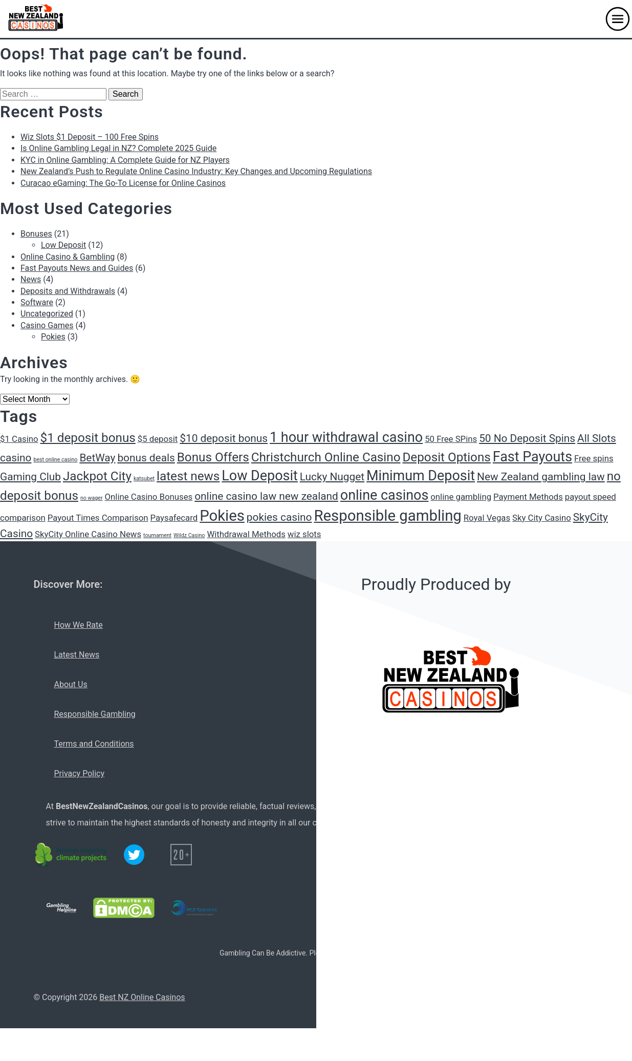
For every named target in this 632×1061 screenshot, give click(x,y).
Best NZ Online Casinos (142, 997)
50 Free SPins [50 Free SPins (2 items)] (451, 439)
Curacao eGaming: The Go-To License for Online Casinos (123, 183)
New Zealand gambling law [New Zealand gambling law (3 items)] (541, 477)
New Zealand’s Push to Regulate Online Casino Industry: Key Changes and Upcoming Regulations (196, 171)
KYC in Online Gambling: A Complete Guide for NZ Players (125, 160)
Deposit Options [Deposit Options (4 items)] (446, 457)
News (30, 279)
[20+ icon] (181, 854)
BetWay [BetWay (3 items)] (97, 458)
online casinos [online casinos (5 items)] (384, 495)
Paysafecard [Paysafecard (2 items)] (174, 518)
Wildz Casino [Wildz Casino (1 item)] (189, 535)
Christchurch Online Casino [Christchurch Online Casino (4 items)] (326, 457)
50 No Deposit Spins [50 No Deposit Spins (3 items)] (527, 438)
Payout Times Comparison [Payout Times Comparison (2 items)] (98, 518)
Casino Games (47, 325)
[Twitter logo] (134, 854)
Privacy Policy (79, 773)
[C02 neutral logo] (71, 854)
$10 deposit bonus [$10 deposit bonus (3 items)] (224, 438)
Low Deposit (63, 245)
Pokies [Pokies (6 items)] (222, 515)
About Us (71, 684)
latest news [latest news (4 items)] (188, 476)
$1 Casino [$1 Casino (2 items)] (19, 439)
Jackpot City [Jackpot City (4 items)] (97, 476)
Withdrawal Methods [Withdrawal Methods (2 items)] (246, 534)
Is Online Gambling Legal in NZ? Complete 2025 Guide (118, 148)
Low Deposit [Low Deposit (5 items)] (260, 476)
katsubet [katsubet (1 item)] (144, 478)
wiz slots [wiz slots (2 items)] (304, 534)
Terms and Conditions (94, 744)
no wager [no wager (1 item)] (91, 498)
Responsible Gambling (95, 714)
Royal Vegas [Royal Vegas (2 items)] (487, 518)
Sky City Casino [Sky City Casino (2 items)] (541, 518)
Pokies (53, 337)
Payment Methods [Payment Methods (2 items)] (528, 497)
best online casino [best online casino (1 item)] (55, 459)
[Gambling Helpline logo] (61, 908)
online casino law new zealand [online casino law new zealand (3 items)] (266, 496)
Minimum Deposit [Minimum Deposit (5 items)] (420, 476)
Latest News (77, 655)
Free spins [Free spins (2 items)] (594, 458)
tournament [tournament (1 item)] (157, 535)
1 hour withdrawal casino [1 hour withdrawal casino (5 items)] (346, 437)
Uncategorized (46, 314)
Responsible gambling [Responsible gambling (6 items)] (387, 515)
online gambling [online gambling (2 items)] (460, 497)
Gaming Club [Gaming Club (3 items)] (30, 477)
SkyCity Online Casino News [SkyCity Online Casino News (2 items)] (88, 534)
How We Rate (78, 625)
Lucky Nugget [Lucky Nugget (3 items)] (332, 477)
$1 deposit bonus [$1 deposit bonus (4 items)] (88, 438)
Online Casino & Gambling (67, 257)
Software (36, 302)
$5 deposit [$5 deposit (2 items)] (158, 439)
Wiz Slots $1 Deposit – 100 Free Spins (89, 137)
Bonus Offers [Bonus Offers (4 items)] (213, 457)
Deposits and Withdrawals (67, 291)
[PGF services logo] (194, 908)
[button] (617, 19)
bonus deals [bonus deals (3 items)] (146, 458)
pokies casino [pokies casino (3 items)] (279, 517)
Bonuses (36, 234)
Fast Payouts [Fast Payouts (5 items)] (532, 457)
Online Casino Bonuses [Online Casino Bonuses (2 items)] (149, 497)
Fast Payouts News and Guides (76, 268)
